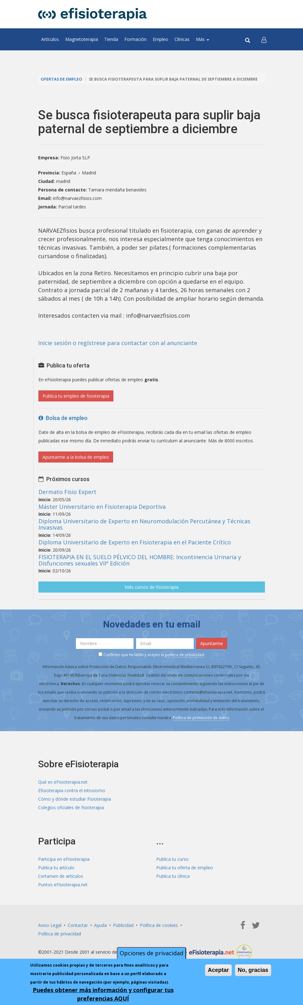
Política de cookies (159, 925)
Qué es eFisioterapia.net (63, 782)
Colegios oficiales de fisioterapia (71, 807)
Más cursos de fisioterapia (152, 587)
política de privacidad (184, 654)
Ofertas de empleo (61, 79)
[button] (264, 39)
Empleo (160, 39)
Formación (135, 39)
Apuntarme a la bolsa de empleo (76, 457)
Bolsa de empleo (63, 418)
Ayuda (100, 925)
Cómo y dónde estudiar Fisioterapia (74, 799)
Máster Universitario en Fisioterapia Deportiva (102, 506)
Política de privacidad (59, 934)
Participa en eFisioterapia (63, 859)
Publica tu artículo (56, 868)
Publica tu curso (172, 859)
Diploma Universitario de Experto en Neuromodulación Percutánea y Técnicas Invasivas (144, 524)
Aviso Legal (49, 925)
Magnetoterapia (81, 39)
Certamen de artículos (60, 876)
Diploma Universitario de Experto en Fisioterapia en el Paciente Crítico (134, 542)
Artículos (50, 39)
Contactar (78, 925)
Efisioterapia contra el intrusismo (71, 790)
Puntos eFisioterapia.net (63, 885)
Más (202, 39)
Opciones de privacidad (151, 953)
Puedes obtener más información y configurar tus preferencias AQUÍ (103, 994)
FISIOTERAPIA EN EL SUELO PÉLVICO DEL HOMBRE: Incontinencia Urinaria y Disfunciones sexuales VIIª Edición (139, 560)
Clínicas (182, 39)
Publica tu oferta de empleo (184, 868)
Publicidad (123, 925)
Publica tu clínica (173, 876)
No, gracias (253, 970)
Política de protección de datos (201, 717)
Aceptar (218, 970)
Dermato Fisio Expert (67, 492)
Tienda (111, 39)
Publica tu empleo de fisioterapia (76, 396)
